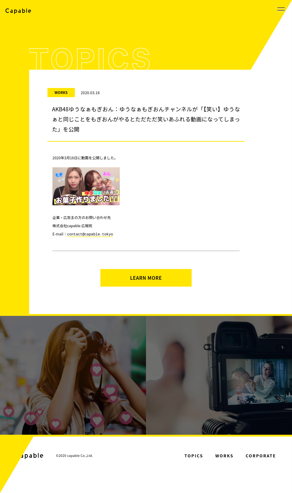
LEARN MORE (146, 280)
